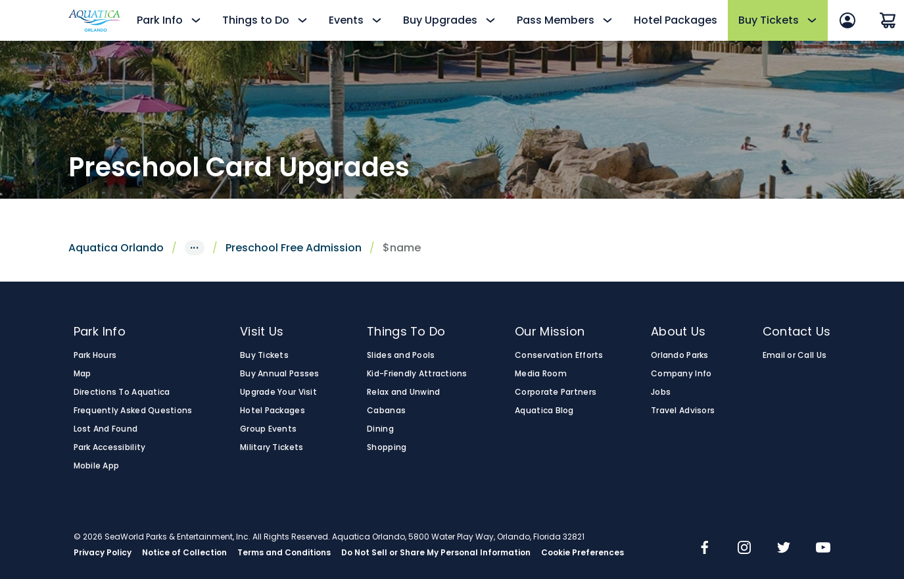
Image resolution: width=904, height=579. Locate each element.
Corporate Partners (555, 392)
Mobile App (97, 466)
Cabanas (386, 410)
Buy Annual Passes (280, 373)
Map (82, 373)
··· (194, 247)
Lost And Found (106, 429)
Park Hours (95, 355)
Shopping (386, 447)
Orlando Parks (680, 355)
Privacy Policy (102, 552)
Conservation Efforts (559, 355)
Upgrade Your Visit (278, 392)
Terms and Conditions (284, 552)
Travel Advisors (683, 410)
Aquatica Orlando (116, 247)
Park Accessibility (110, 447)
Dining (380, 429)
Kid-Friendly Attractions (417, 373)
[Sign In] (847, 20)
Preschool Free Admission (294, 247)
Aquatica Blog (544, 410)
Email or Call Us (794, 355)
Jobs (661, 392)
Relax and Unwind (403, 392)
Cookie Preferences (582, 552)
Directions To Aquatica (122, 392)
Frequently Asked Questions (133, 410)
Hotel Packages (675, 20)
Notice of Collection (184, 552)
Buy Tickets (264, 355)
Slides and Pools (401, 355)
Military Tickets (271, 447)
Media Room (541, 373)
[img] (705, 549)
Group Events (268, 429)
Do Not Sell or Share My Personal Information (436, 552)
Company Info (681, 373)
